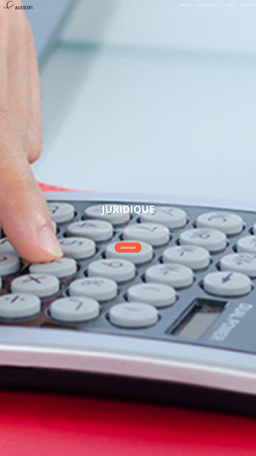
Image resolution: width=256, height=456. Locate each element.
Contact (247, 5)
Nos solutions (208, 5)
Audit (230, 5)
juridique (128, 247)
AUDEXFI (185, 5)
